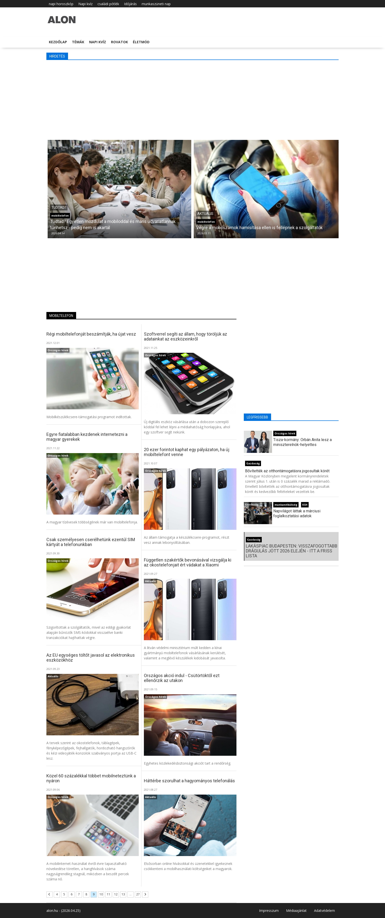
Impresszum (269, 910)
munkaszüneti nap (156, 3)
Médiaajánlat (296, 910)
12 (116, 894)
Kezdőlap (58, 42)
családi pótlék (108, 3)
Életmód (141, 42)
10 (101, 894)
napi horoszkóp (61, 3)
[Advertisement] (192, 99)
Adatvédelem (324, 910)
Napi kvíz (85, 3)
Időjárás (130, 3)
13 (123, 894)
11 (108, 894)
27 (138, 894)
